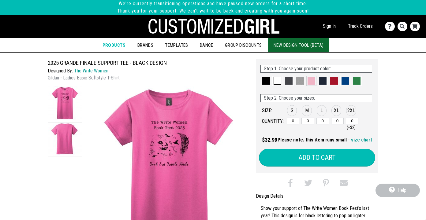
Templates (176, 45)
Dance (206, 45)
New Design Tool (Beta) (299, 45)
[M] (307, 121)
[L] (322, 121)
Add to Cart (317, 157)
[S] (293, 121)
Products (114, 45)
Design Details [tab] (269, 196)
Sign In (329, 26)
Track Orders (360, 26)
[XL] (337, 121)
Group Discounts (243, 45)
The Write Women (91, 71)
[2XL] (352, 121)
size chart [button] (361, 140)
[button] (65, 103)
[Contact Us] (391, 26)
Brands (145, 45)
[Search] (404, 26)
